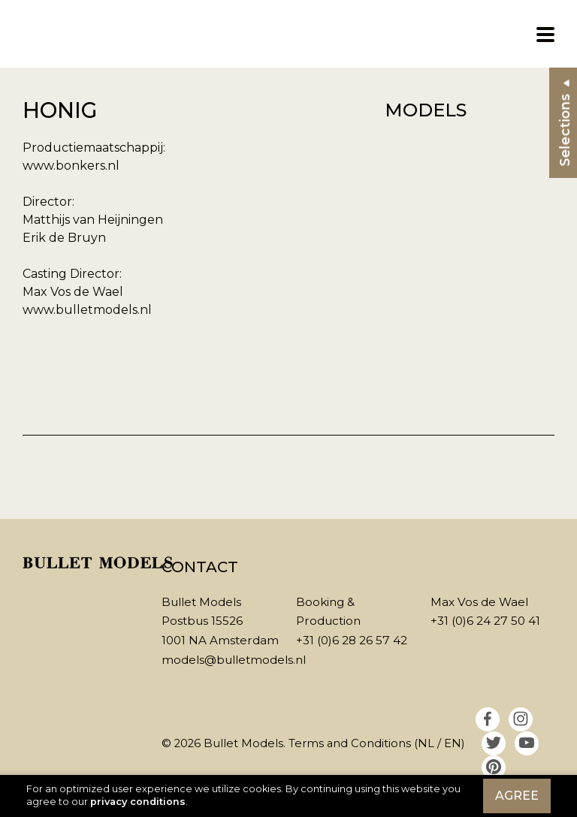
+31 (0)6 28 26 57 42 (351, 640)
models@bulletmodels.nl (234, 660)
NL (426, 743)
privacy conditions (138, 801)
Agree (517, 795)
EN (452, 743)
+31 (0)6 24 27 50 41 (485, 621)
